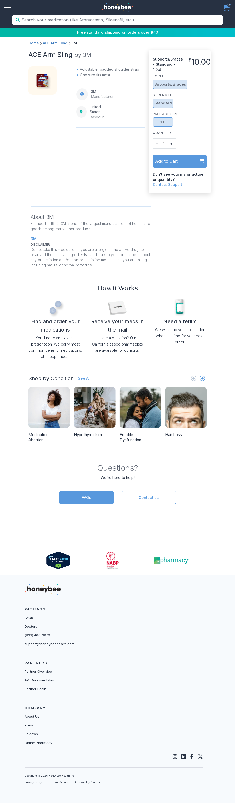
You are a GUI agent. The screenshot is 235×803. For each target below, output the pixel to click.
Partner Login (35, 689)
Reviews (31, 734)
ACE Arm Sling (55, 43)
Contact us (149, 497)
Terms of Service (58, 782)
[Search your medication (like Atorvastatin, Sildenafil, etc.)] (121, 20)
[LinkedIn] (183, 757)
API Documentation (40, 680)
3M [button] (34, 238)
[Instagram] (175, 757)
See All (84, 378)
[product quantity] (164, 143)
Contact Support (167, 184)
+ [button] (171, 143)
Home (33, 43)
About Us (32, 716)
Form (158, 76)
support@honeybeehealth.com (49, 644)
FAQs (86, 497)
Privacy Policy (33, 782)
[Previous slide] (193, 378)
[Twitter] (200, 757)
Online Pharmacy (38, 743)
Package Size (165, 114)
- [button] (157, 143)
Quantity (162, 133)
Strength (163, 95)
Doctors (31, 626)
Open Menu (7, 8)
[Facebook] (192, 757)
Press (29, 725)
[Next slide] (202, 378)
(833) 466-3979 (37, 635)
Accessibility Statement (89, 782)
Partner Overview (39, 671)
